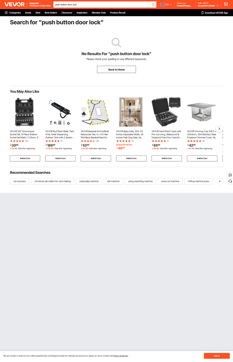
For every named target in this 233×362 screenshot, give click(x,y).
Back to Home (116, 69)
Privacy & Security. (120, 356)
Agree (217, 356)
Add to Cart (25, 158)
